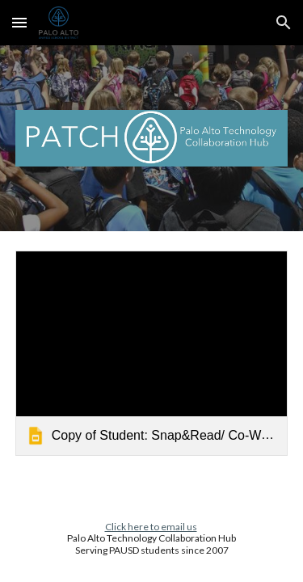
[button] (19, 22)
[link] (151, 353)
